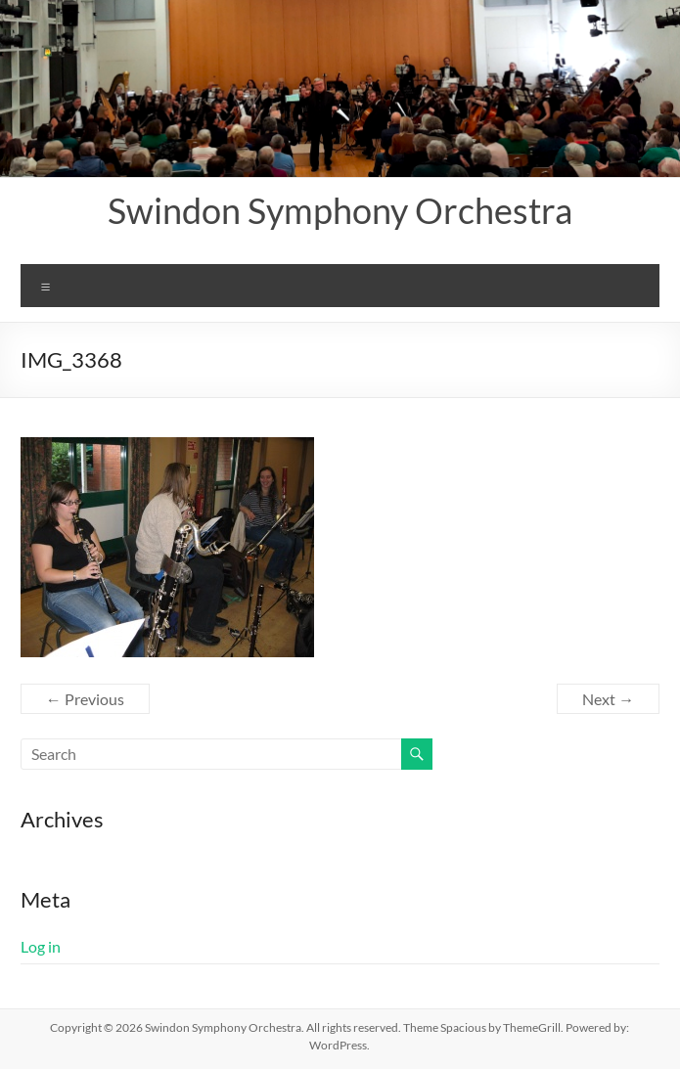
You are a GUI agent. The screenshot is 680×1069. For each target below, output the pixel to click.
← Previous (85, 699)
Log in (41, 946)
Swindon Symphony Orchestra (340, 210)
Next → (608, 699)
